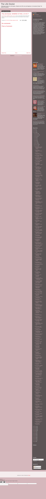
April (36, 141)
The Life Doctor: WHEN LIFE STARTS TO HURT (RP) (38, 227)
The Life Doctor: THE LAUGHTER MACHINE (38, 275)
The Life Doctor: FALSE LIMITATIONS (38, 410)
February (36, 144)
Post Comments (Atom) (18, 55)
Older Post (28, 52)
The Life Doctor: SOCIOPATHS (37, 235)
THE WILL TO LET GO (40, 100)
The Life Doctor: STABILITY (37, 267)
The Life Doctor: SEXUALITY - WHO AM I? (38, 221)
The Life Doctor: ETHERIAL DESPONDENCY (38, 352)
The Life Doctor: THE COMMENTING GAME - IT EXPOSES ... (39, 278)
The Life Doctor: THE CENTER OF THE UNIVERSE (38, 254)
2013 (35, 437)
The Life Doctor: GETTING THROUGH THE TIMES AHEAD (38, 305)
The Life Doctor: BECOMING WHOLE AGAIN (38, 407)
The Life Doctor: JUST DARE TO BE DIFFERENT (38, 287)
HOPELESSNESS (36, 85)
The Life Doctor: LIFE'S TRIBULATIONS (38, 246)
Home (16, 52)
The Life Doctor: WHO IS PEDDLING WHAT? (38, 334)
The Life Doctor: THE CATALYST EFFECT (38, 327)
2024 (35, 129)
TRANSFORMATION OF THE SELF (38, 90)
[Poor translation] (4, 482)
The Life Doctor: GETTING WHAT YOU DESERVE (38, 208)
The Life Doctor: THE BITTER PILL (38, 299)
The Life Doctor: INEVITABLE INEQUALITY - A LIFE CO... (38, 164)
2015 (35, 434)
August (36, 136)
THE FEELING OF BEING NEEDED (40, 64)
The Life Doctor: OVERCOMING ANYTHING (37, 183)
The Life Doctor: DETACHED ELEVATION (37, 346)
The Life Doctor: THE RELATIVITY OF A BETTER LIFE (38, 158)
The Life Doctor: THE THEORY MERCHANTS (38, 389)
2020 (35, 427)
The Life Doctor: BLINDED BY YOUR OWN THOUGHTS (38, 232)
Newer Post (4, 52)
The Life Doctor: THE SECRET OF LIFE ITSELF (38, 186)
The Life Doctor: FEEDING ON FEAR (38, 205)
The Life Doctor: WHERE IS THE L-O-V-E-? (8, 15)
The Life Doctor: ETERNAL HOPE (38, 329)
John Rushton (36, 14)
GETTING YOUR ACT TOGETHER (38, 120)
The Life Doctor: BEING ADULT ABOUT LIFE (38, 292)
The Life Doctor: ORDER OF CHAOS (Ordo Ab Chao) (38, 251)
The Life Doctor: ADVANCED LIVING (38, 339)
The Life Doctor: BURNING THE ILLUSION (37, 240)
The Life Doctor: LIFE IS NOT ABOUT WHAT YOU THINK (38, 211)
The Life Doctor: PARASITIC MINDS (38, 257)
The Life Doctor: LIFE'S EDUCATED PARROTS (38, 294)
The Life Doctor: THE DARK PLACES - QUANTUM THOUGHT (39, 243)
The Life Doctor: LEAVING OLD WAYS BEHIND (38, 248)
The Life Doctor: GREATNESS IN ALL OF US (38, 151)
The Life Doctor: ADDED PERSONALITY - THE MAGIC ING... (38, 176)
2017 (35, 431)
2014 (35, 435)
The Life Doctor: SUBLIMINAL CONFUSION (37, 384)
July (35, 137)
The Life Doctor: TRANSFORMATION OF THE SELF (38, 331)
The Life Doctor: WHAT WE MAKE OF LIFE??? (38, 349)
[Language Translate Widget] (38, 459)
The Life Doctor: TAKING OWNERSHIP (38, 297)
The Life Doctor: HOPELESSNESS (38, 289)
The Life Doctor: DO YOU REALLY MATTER (39, 379)
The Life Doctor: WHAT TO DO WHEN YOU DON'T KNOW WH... (38, 374)
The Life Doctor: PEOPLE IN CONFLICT (39, 265)
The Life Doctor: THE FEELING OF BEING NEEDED (38, 302)
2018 (35, 430)
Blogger (29, 475)
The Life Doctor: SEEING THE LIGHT (38, 404)
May (35, 140)
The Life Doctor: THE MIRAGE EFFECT (38, 173)
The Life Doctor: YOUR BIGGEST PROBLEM (38, 230)
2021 (35, 426)
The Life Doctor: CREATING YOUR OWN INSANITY (38, 167)
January (36, 145)
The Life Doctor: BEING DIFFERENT (38, 414)
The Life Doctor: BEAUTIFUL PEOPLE (38, 284)
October (36, 133)
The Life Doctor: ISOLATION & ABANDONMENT (38, 170)
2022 (35, 132)
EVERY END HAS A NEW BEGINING (39, 95)
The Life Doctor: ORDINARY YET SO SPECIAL (38, 224)
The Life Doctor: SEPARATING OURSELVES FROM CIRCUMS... (38, 311)
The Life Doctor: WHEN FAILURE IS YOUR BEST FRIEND (38, 281)
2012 (35, 438)
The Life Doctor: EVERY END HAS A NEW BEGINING (38, 199)
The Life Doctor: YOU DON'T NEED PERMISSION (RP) (38, 308)
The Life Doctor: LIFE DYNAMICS (38, 376)
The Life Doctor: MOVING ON (37, 424)
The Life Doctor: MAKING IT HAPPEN (39, 156)
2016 (35, 433)
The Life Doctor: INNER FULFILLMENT (38, 161)
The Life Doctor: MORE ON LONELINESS (38, 237)
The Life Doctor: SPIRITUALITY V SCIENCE (38, 392)
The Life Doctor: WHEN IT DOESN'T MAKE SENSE (38, 189)
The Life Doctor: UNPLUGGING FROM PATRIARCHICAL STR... (38, 202)
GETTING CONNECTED (41, 106)
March (36, 143)
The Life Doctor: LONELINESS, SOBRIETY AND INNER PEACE (38, 192)
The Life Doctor (8, 4)
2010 (35, 441)
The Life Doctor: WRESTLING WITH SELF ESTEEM (38, 196)
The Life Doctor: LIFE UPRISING (38, 364)
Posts (35, 466)
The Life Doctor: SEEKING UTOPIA (38, 153)
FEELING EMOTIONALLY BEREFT (39, 78)
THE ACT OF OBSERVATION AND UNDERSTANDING (38, 72)
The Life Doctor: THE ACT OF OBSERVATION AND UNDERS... (38, 179)
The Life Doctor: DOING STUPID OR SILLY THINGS (38, 148)
